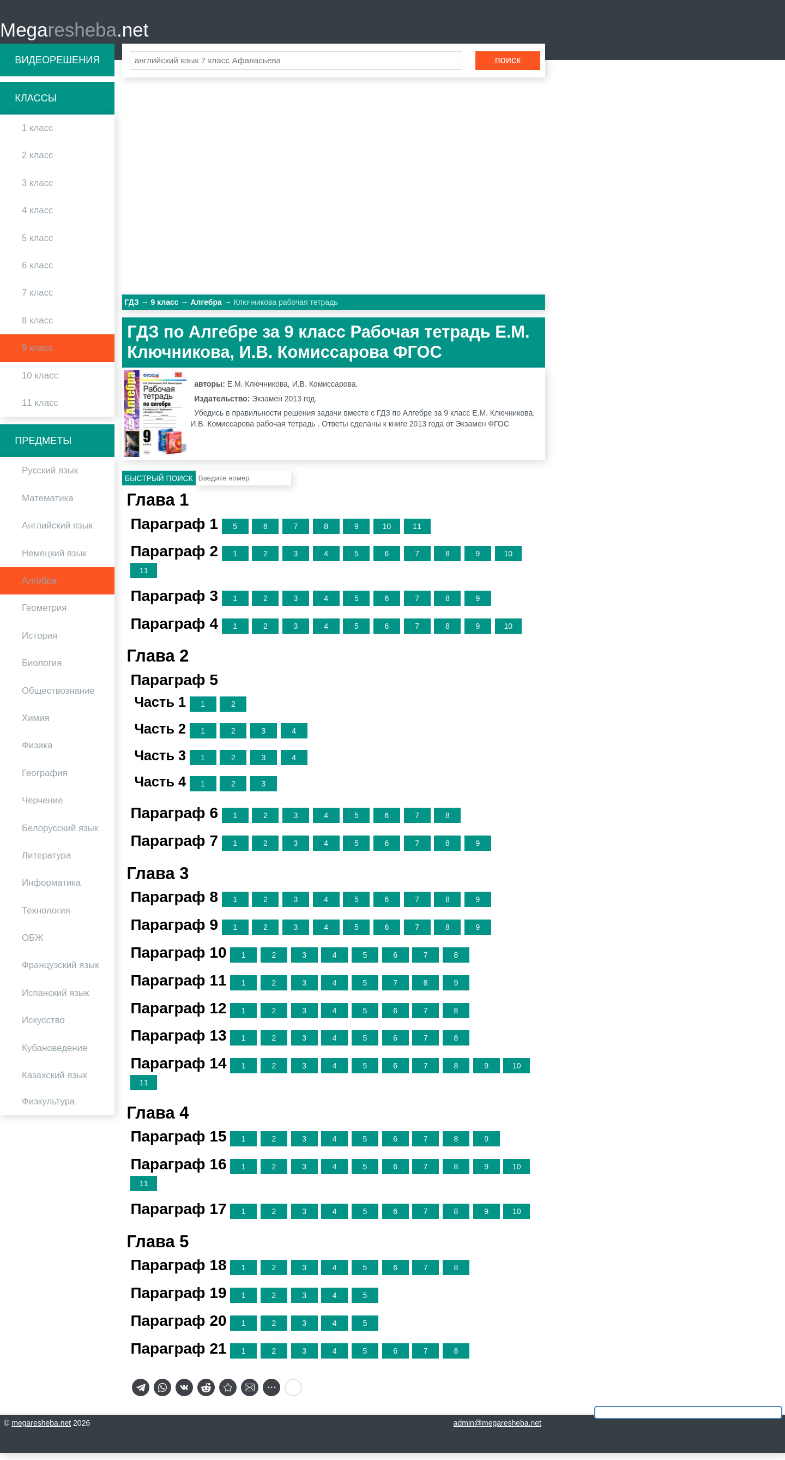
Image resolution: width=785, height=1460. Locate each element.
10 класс (40, 382)
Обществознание (58, 697)
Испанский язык (55, 999)
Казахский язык (54, 1082)
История (39, 642)
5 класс (37, 244)
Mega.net (74, 33)
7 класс (37, 300)
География (45, 779)
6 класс (37, 272)
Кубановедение (54, 1054)
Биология (42, 670)
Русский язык (50, 477)
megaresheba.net (41, 1430)
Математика (48, 505)
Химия (36, 724)
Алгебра (39, 587)
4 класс (37, 217)
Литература (46, 862)
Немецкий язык (54, 560)
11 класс (40, 409)
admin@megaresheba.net (497, 1430)
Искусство (43, 1027)
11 (417, 532)
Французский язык (60, 972)
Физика (37, 752)
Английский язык (57, 532)
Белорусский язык (60, 835)
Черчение (42, 807)
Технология (46, 917)
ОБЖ (33, 944)
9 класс (37, 355)
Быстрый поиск (159, 484)
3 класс (37, 189)
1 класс (37, 135)
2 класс (37, 162)
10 (387, 532)
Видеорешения (57, 66)
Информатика (51, 890)
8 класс (37, 327)
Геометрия (44, 615)
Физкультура (48, 1108)
